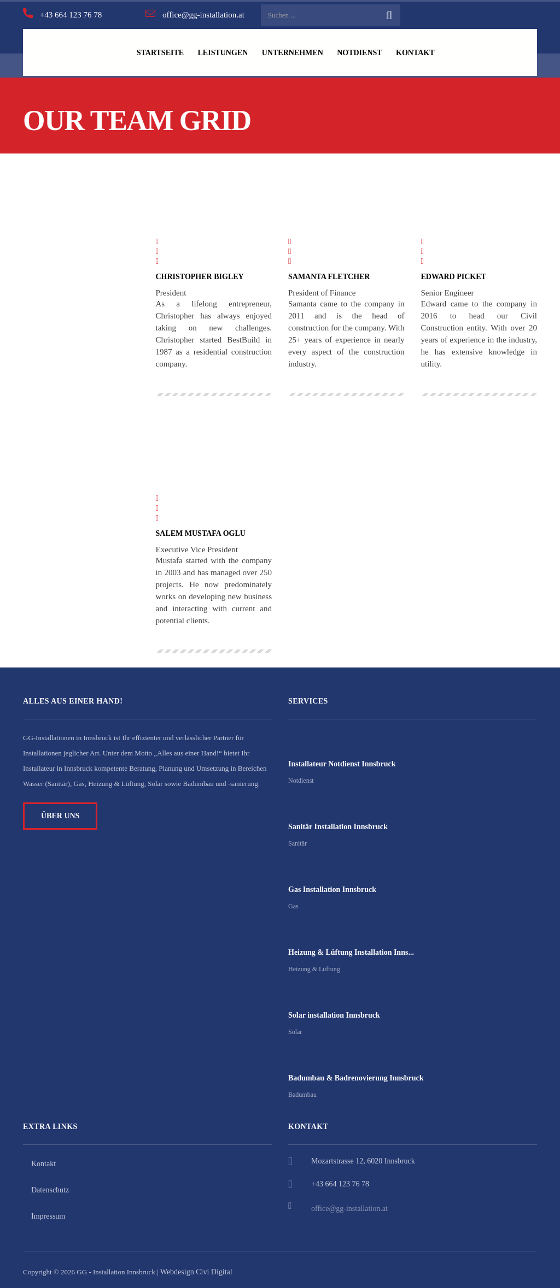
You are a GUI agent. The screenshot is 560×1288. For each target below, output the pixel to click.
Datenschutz (50, 1185)
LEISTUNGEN (226, 50)
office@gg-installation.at (349, 1204)
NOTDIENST (368, 50)
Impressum (48, 1211)
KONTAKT (426, 50)
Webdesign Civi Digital (196, 1267)
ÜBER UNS (60, 811)
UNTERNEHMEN (298, 50)
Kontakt (43, 1159)
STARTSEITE (161, 50)
